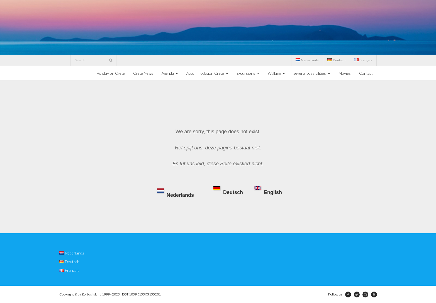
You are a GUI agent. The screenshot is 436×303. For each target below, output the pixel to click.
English (268, 190)
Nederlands (175, 193)
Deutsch (228, 190)
